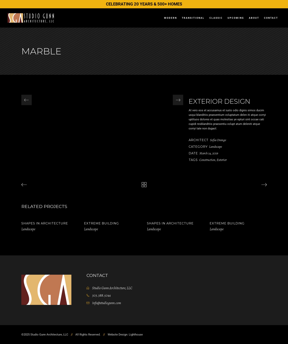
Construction (207, 160)
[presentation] (26, 100)
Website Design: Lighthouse (125, 334)
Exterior (222, 160)
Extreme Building (101, 223)
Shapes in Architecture (44, 223)
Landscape (215, 146)
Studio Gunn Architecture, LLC (112, 288)
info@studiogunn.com (106, 303)
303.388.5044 (101, 295)
